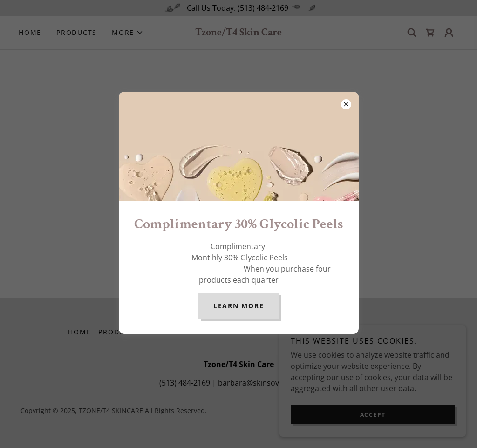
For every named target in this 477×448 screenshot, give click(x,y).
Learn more (238, 305)
